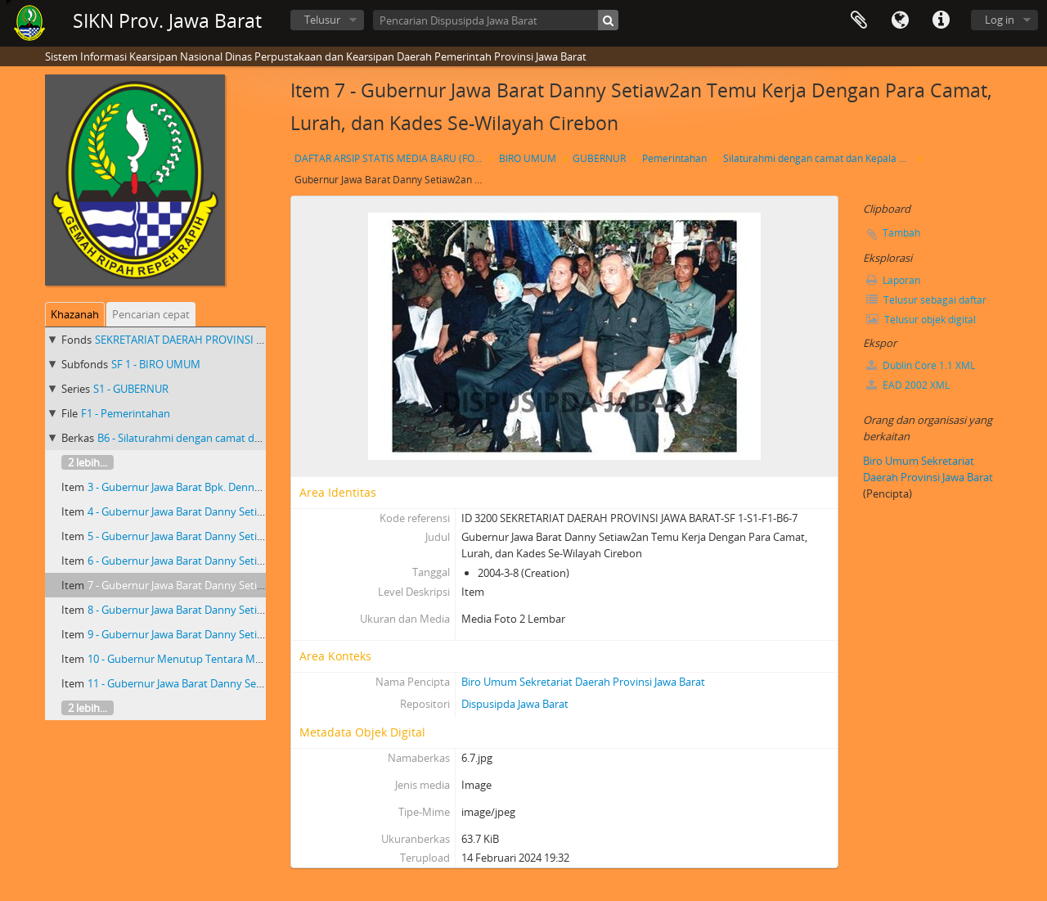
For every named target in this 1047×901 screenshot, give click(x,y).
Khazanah (75, 314)
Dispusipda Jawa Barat (514, 703)
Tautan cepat (940, 20)
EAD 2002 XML (908, 385)
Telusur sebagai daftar (926, 300)
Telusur (322, 19)
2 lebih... (87, 462)
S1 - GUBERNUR (131, 388)
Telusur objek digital (921, 320)
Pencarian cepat (151, 314)
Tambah (901, 233)
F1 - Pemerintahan (125, 413)
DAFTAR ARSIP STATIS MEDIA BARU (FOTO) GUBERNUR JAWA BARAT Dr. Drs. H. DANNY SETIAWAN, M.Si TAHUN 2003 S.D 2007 (390, 158)
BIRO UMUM (527, 158)
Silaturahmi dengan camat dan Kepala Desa (819, 158)
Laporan (893, 280)
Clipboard (858, 20)
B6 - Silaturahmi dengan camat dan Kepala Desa (212, 437)
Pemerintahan (674, 158)
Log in (999, 19)
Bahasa (899, 20)
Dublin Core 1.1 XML (920, 365)
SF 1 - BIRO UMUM (155, 364)
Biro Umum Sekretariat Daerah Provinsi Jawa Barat (583, 681)
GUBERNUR (599, 158)
